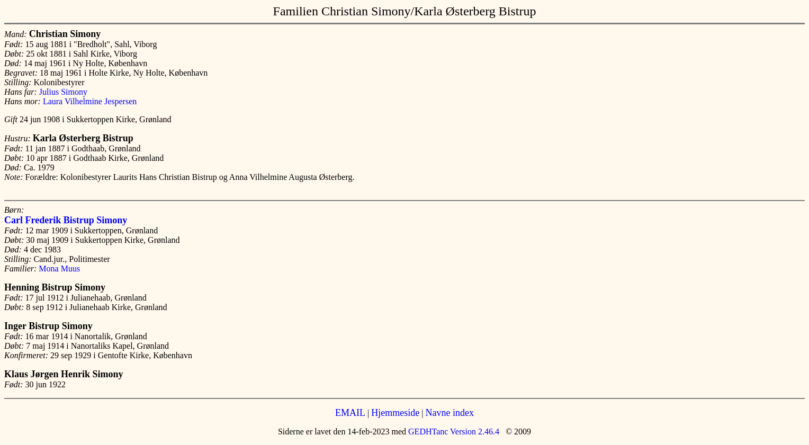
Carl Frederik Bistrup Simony (65, 220)
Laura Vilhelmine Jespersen (90, 101)
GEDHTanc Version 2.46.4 (452, 431)
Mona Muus (59, 268)
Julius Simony (63, 91)
